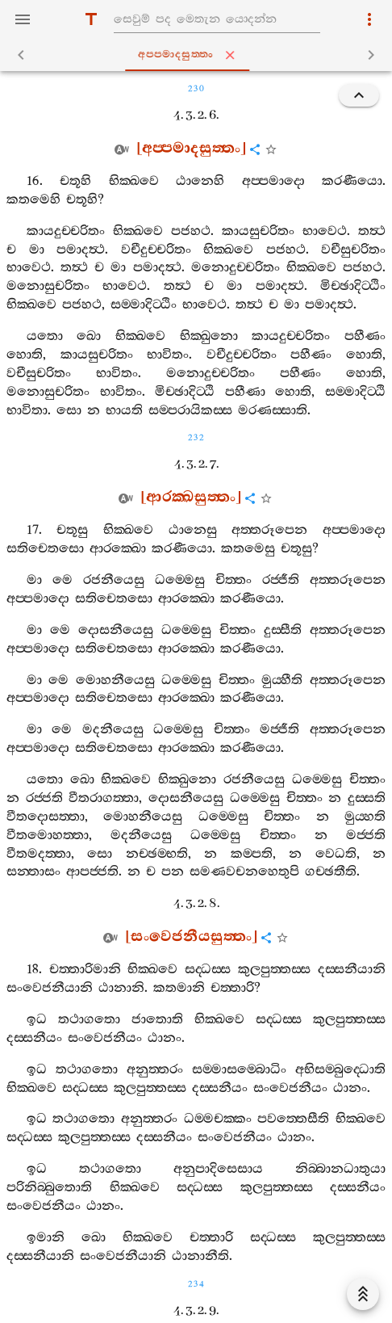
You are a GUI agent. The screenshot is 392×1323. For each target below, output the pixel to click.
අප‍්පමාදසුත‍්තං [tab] (199, 55)
